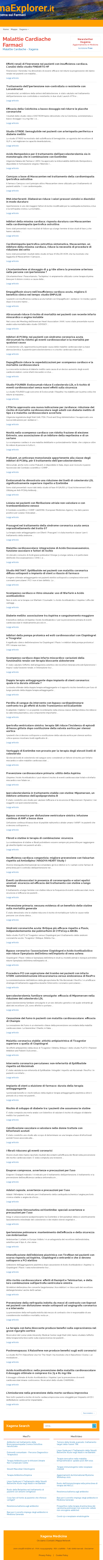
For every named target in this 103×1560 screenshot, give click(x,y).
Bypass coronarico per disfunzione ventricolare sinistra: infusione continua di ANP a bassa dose (47, 817)
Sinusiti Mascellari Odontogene (21, 1469)
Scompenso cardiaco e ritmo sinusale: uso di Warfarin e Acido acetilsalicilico (45, 594)
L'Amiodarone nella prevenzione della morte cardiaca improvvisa (47, 1392)
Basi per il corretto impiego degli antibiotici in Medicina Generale (27, 1513)
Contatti (50, 1541)
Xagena (24, 29)
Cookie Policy (62, 1555)
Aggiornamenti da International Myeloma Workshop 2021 (75, 1476)
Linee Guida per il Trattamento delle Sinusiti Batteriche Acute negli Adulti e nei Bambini (27, 1482)
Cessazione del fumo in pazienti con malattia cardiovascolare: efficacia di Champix (51, 1019)
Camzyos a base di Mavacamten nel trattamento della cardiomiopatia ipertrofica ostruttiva (50, 178)
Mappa (14, 29)
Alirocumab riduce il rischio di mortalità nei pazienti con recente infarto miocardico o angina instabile (51, 316)
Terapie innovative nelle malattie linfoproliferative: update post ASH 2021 (75, 1460)
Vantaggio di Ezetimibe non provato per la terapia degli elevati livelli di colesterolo (51, 752)
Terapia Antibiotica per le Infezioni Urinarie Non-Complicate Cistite (26, 1462)
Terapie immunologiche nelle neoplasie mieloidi (74, 1468)
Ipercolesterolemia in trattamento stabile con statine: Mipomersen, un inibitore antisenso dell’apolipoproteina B (50, 794)
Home (6, 29)
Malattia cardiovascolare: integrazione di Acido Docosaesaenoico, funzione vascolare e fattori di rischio (47, 549)
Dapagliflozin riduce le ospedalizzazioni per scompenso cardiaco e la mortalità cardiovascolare (49, 363)
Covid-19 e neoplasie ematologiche (73, 1516)
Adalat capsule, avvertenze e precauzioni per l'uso (38, 1190)
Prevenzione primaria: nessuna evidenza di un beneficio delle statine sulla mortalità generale (49, 907)
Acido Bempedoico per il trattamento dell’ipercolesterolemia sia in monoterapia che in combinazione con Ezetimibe (48, 155)
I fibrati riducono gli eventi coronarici (29, 1150)
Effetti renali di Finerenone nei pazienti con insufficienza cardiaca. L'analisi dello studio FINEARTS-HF (47, 65)
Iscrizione (85, 48)
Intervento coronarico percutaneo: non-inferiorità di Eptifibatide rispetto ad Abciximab (46, 1065)
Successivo (89, 1413)
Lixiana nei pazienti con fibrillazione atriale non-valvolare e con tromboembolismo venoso (45, 504)
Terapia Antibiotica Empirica (19, 1475)
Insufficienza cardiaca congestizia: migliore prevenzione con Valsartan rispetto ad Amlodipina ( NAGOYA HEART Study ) (50, 859)
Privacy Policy (45, 1555)
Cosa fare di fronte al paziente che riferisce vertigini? (26, 1499)
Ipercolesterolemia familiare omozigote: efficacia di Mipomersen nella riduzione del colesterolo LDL (50, 997)
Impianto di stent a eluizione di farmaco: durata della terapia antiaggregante (44, 1087)
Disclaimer (89, 1549)
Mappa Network (63, 1541)
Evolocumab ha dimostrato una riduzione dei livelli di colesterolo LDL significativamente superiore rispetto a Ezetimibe (49, 482)
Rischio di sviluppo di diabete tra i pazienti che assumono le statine (48, 1108)
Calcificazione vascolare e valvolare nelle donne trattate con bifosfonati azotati (44, 1129)
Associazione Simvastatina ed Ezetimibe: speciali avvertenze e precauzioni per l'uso (45, 1211)
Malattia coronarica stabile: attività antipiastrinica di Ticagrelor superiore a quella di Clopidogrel (46, 1042)
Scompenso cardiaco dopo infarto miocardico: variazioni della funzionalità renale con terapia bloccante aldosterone (45, 659)
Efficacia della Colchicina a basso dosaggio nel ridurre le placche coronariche (47, 110)
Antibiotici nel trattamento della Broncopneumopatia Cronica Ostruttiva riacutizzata (24, 1444)
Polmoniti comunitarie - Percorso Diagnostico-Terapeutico (28, 1453)
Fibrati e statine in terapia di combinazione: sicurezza (39, 838)
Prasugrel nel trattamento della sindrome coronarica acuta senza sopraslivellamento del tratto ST (47, 527)
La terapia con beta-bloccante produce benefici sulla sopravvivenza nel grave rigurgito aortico (51, 1329)
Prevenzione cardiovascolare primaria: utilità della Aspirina (43, 773)
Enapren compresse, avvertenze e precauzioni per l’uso (40, 1170)
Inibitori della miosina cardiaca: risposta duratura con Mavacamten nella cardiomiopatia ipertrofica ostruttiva (48, 223)
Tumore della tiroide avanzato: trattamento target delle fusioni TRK (76, 1443)
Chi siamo (41, 1541)
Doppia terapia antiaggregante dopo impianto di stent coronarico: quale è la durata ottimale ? (48, 682)
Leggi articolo (12, 78)
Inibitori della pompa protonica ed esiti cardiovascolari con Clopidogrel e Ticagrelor (51, 637)
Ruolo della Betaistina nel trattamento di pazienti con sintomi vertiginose (25, 1491)
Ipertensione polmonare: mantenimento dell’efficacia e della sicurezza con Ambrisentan (50, 1233)
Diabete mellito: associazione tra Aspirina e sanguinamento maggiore (50, 615)
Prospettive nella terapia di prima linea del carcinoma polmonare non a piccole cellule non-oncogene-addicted (76, 1508)
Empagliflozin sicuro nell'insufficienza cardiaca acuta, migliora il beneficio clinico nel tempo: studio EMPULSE (46, 293)
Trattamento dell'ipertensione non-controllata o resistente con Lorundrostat (46, 87)
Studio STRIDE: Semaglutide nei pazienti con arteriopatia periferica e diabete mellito (49, 133)
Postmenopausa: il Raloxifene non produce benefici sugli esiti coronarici (51, 1350)
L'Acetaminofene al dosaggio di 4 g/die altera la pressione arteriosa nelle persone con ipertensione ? (49, 271)
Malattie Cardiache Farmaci (27, 42)
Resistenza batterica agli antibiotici (23, 1506)
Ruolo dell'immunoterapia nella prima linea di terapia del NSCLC (77, 1484)
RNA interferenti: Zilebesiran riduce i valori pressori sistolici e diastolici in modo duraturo (50, 200)
